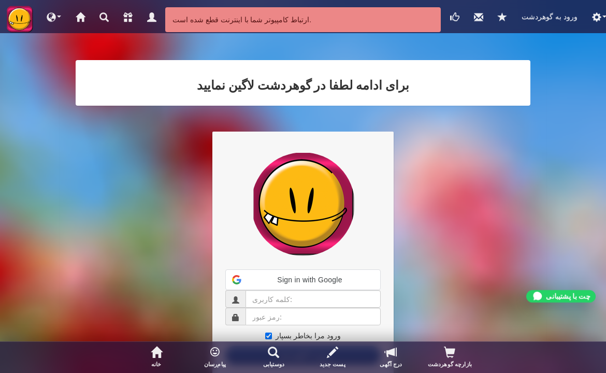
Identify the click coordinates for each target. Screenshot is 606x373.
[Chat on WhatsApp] (561, 296)
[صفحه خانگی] (156, 357)
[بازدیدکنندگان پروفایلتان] (450, 357)
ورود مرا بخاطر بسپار (303, 335)
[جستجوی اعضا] (273, 357)
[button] (53, 16)
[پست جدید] (332, 357)
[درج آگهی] (391, 357)
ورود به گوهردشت (550, 16)
